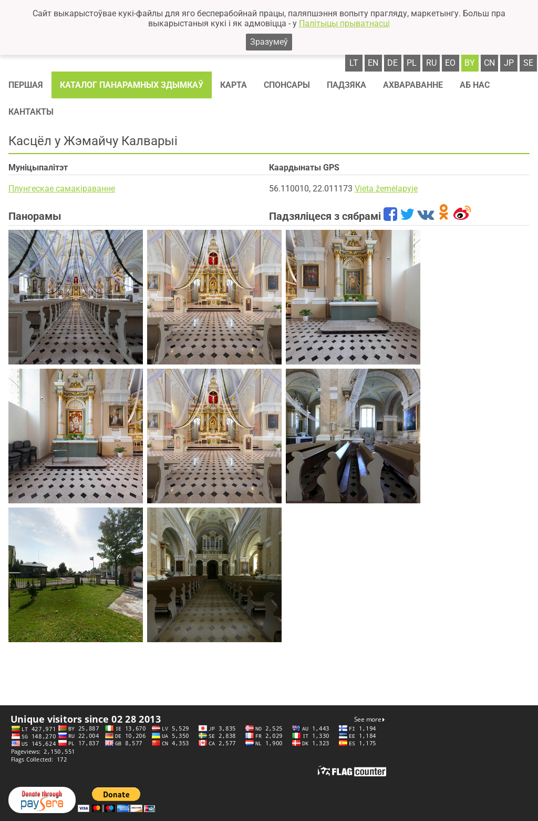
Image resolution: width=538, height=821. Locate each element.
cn (489, 63)
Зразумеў (269, 42)
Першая (25, 85)
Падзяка (346, 85)
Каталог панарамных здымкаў (131, 85)
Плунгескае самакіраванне (61, 189)
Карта (233, 85)
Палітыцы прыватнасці (344, 23)
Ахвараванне (413, 85)
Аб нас (475, 85)
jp (509, 63)
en (373, 63)
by (469, 63)
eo (450, 63)
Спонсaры (287, 85)
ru (431, 63)
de (392, 63)
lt (353, 63)
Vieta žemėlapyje (386, 189)
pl (412, 63)
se (528, 63)
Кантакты (31, 112)
